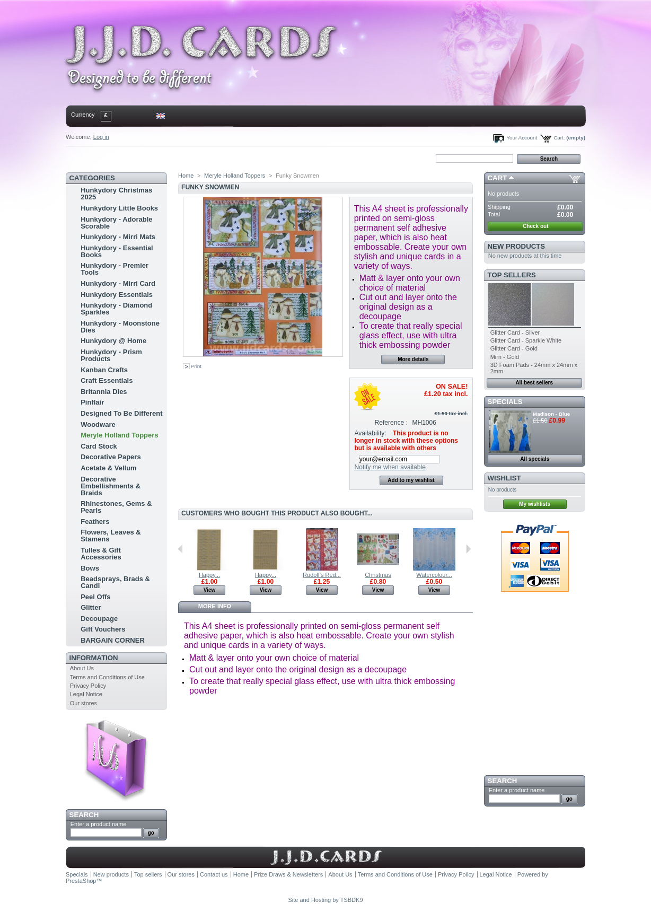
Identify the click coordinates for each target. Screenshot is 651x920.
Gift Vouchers (103, 629)
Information (93, 658)
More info (214, 606)
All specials (534, 459)
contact (118, 158)
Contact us (214, 874)
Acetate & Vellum (109, 468)
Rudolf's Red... (322, 575)
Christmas (378, 575)
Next (468, 549)
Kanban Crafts (104, 370)
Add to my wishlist (411, 480)
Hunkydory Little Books (119, 208)
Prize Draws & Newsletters (288, 874)
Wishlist (504, 478)
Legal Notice (86, 694)
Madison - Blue (551, 414)
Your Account (521, 138)
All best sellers (534, 382)
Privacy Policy (88, 685)
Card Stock (99, 446)
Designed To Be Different (121, 413)
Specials (505, 402)
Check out (535, 226)
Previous (180, 549)
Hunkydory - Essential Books (117, 251)
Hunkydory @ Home (113, 341)
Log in (101, 137)
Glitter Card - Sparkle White (525, 340)
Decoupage (99, 619)
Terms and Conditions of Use (107, 677)
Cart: (559, 138)
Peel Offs (95, 597)
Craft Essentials (107, 380)
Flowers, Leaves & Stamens (110, 535)
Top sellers (512, 275)
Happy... (209, 575)
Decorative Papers (110, 457)
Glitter (91, 607)
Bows (90, 568)
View (210, 590)
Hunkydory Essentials (117, 295)
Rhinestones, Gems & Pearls (116, 507)
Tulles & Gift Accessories (101, 553)
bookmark (188, 158)
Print (196, 366)
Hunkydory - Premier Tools (114, 268)
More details (413, 359)
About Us (82, 668)
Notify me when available (389, 467)
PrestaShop (81, 881)
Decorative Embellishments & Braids (110, 486)
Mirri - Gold (504, 357)
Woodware (98, 424)
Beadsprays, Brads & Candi (115, 582)
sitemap (153, 158)
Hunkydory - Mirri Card (118, 283)
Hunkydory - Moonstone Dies (120, 326)
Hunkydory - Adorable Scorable (116, 222)
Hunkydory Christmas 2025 (116, 193)
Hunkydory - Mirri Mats (118, 237)
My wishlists (534, 504)
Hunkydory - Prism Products (111, 355)
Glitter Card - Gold (514, 348)
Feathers (95, 521)
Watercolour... (434, 575)
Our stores (83, 703)
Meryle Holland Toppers (119, 435)
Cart (497, 178)
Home (83, 158)
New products (516, 246)
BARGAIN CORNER (113, 640)
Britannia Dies (104, 392)
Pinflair (92, 402)
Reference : (391, 422)
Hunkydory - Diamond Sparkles (116, 308)
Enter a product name (99, 824)
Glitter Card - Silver (515, 332)
